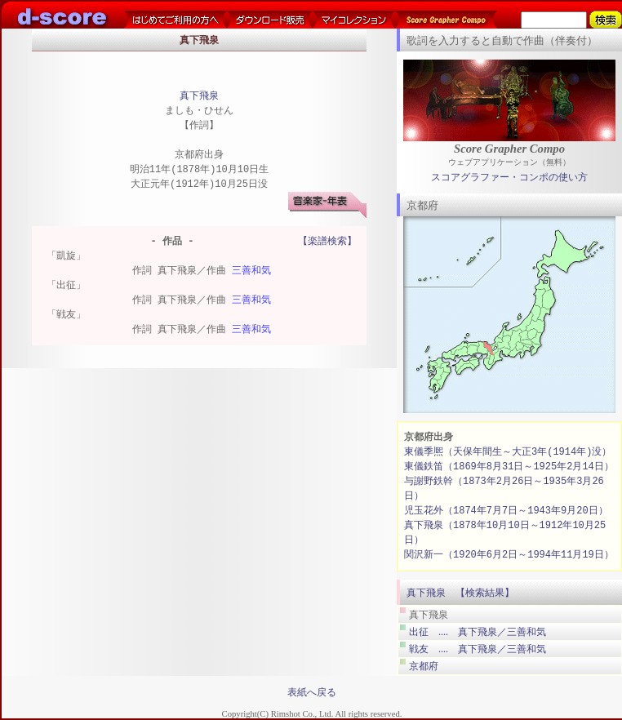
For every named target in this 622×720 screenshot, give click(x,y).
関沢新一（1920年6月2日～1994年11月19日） (509, 555)
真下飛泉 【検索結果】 (460, 592)
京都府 (423, 666)
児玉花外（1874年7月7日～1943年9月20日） (506, 511)
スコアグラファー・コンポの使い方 (509, 177)
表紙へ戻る (311, 692)
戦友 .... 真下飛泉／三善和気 (477, 649)
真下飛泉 (199, 97)
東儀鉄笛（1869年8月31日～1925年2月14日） (509, 466)
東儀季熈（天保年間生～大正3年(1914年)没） (507, 452)
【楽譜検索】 (327, 242)
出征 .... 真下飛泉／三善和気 (477, 632)
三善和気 (251, 271)
